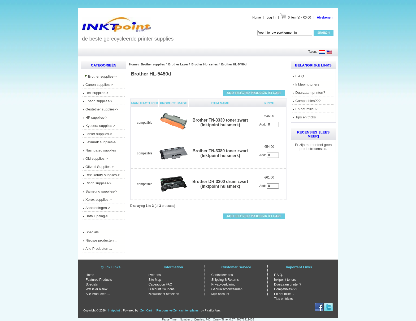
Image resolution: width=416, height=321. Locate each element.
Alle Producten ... (97, 249)
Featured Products (99, 280)
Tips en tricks (304, 117)
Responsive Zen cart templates (178, 310)
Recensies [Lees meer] (313, 134)
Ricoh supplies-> (97, 183)
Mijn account (220, 294)
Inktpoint (114, 310)
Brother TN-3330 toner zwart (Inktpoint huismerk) (220, 122)
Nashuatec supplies (99, 150)
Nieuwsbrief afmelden (164, 294)
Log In (271, 17)
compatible (144, 122)
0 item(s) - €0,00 (299, 17)
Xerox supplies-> (97, 200)
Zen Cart (146, 310)
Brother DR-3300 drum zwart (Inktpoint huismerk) (220, 184)
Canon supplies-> (98, 85)
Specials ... (93, 232)
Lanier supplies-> (97, 134)
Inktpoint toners (306, 84)
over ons (155, 275)
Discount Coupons (162, 289)
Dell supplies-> (96, 93)
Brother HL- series (205, 64)
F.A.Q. (299, 76)
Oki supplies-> (95, 158)
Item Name (220, 103)
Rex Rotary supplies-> (101, 175)
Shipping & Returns (225, 280)
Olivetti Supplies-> (98, 167)
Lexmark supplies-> (99, 142)
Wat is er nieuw (96, 289)
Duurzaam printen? (309, 93)
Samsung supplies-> (100, 191)
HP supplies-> (95, 117)
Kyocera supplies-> (99, 126)
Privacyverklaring (223, 284)
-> (99, 76)
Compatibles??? (306, 101)
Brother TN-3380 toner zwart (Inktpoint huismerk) (220, 153)
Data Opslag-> (95, 216)
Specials (92, 284)
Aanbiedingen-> (96, 208)
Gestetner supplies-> (100, 109)
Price (269, 103)
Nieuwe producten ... (100, 240)
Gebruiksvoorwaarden (226, 289)
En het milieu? (305, 109)
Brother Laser (178, 64)
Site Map (155, 280)
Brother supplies (153, 64)
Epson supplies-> (97, 101)
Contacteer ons (222, 275)
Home (256, 17)
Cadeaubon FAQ (160, 284)
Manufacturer (144, 103)
